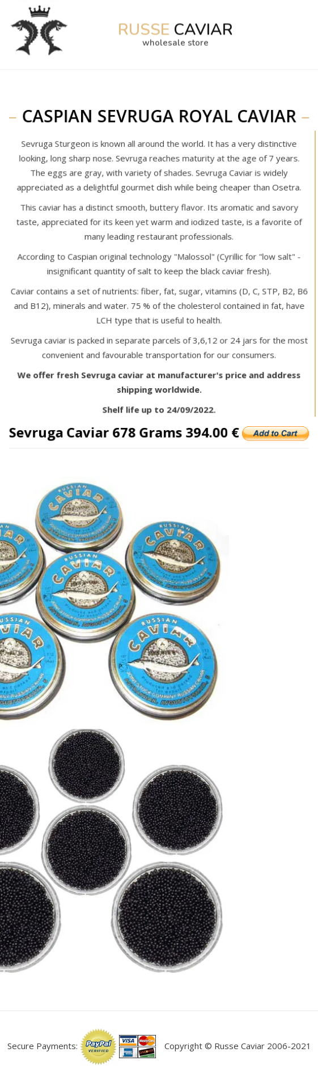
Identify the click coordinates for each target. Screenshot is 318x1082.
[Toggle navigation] (295, 20)
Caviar (175, 20)
